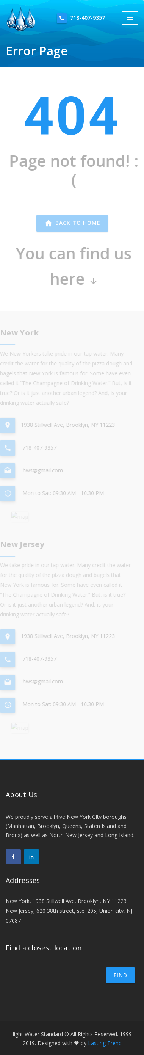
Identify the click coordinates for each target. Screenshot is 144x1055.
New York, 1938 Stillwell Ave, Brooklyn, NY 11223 (66, 901)
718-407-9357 (81, 18)
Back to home (72, 225)
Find (120, 975)
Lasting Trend (105, 1043)
